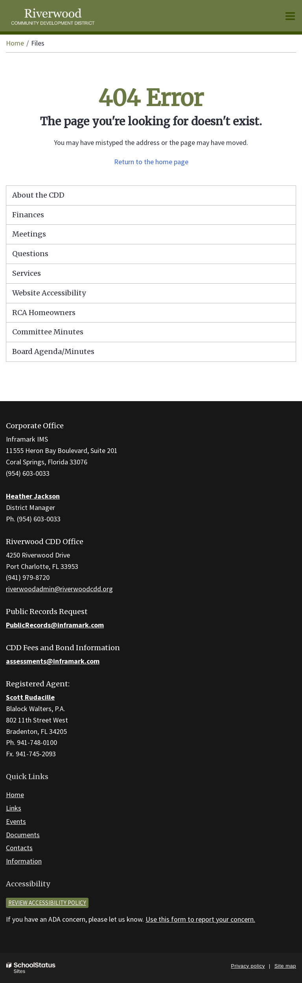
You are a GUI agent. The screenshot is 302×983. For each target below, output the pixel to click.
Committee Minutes (47, 331)
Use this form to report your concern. (200, 919)
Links (13, 807)
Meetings (29, 233)
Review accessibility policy (47, 902)
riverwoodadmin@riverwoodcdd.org (59, 588)
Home (15, 43)
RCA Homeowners (59, 315)
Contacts (19, 847)
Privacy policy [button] (248, 966)
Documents (23, 834)
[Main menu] (290, 15)
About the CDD (38, 195)
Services (26, 273)
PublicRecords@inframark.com (55, 624)
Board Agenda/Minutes (53, 351)
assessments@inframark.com (52, 661)
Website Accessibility (49, 292)
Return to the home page (151, 161)
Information (24, 861)
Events (16, 821)
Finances (28, 214)
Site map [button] (285, 966)
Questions (30, 253)
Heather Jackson (33, 496)
